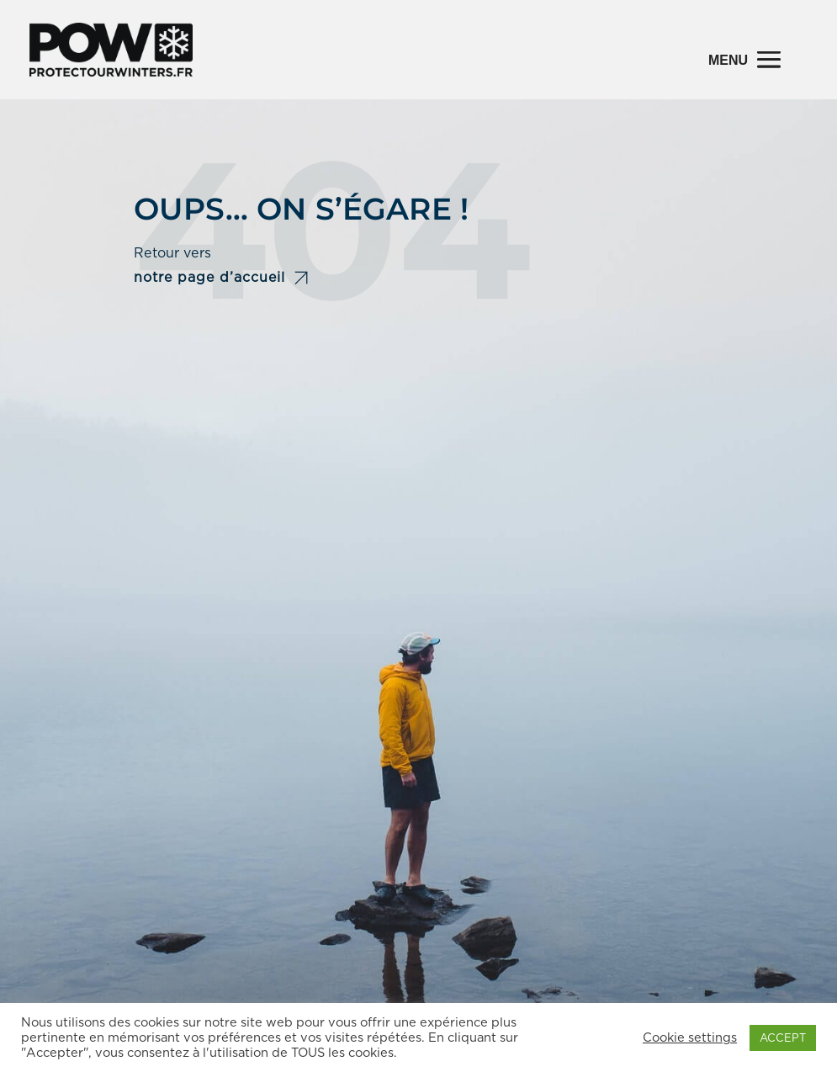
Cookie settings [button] (690, 1037)
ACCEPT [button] (783, 1038)
